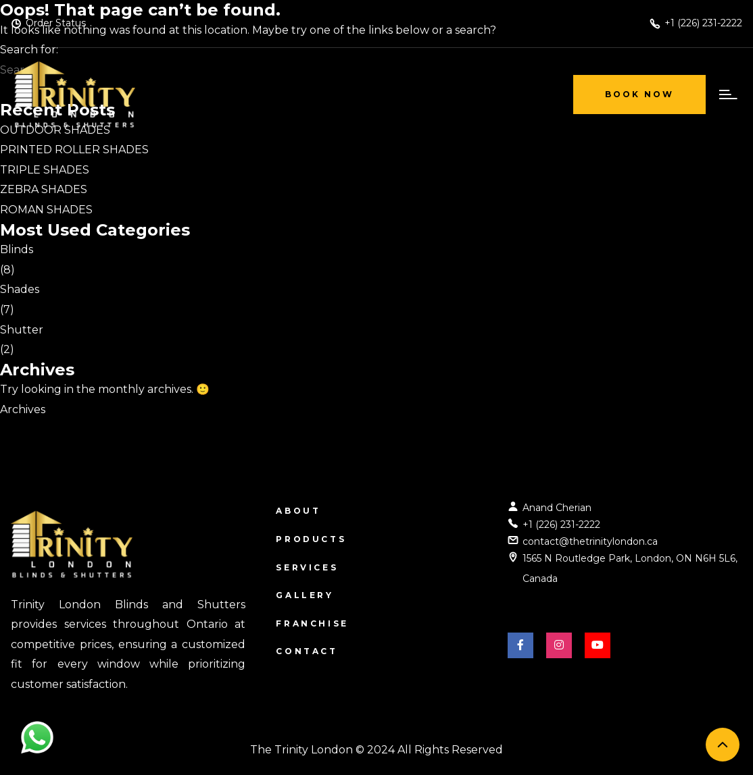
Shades (19, 289)
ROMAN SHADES (46, 209)
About (298, 511)
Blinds (16, 249)
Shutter (21, 329)
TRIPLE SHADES (44, 169)
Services (307, 567)
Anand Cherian (557, 508)
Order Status (56, 23)
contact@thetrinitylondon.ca (590, 541)
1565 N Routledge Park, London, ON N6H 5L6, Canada (630, 568)
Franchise (312, 623)
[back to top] (722, 744)
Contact (306, 651)
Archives (22, 409)
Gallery (304, 595)
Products (311, 539)
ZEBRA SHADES (43, 189)
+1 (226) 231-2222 (561, 524)
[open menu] (725, 94)
